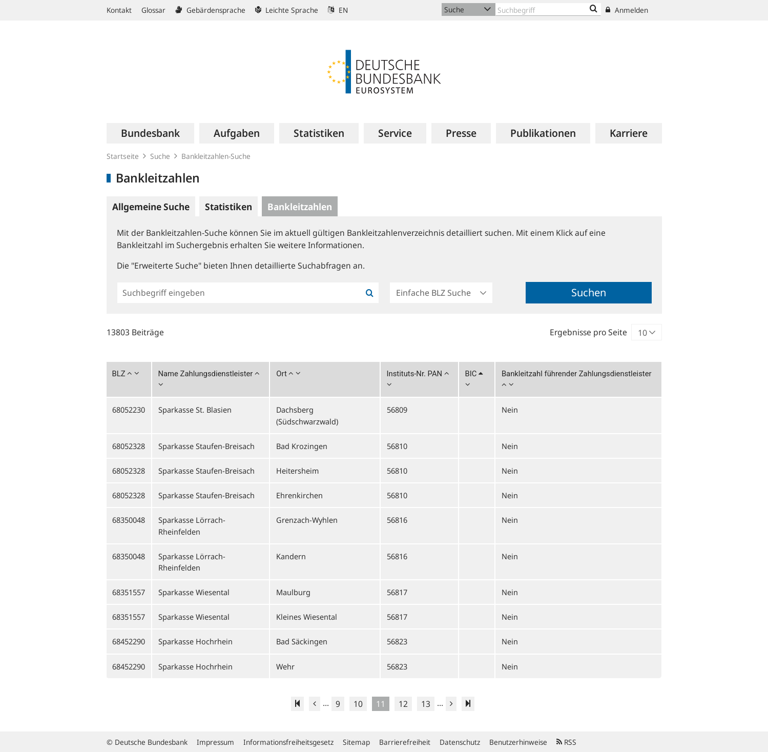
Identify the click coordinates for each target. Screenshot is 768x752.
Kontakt (119, 10)
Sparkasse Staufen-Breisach (206, 446)
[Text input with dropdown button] (548, 9)
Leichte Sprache (286, 10)
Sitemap (356, 742)
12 (403, 703)
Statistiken (228, 206)
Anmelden (627, 10)
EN (338, 10)
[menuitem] (150, 133)
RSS (566, 742)
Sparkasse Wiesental (194, 592)
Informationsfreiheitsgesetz (288, 742)
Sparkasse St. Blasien (195, 409)
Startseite (123, 156)
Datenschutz (460, 742)
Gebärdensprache (210, 10)
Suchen (588, 292)
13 (425, 703)
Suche (160, 156)
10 (358, 703)
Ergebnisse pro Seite (588, 332)
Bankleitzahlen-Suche (216, 156)
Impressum (215, 742)
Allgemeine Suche (151, 206)
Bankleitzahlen (299, 206)
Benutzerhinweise (518, 742)
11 (380, 703)
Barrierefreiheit (404, 742)
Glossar (153, 10)
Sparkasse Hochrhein (195, 641)
